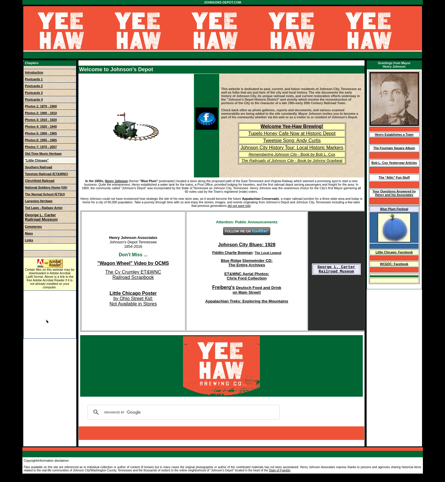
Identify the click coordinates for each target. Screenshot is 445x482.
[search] (182, 412)
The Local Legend (268, 253)
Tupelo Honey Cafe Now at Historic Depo (291, 133)
